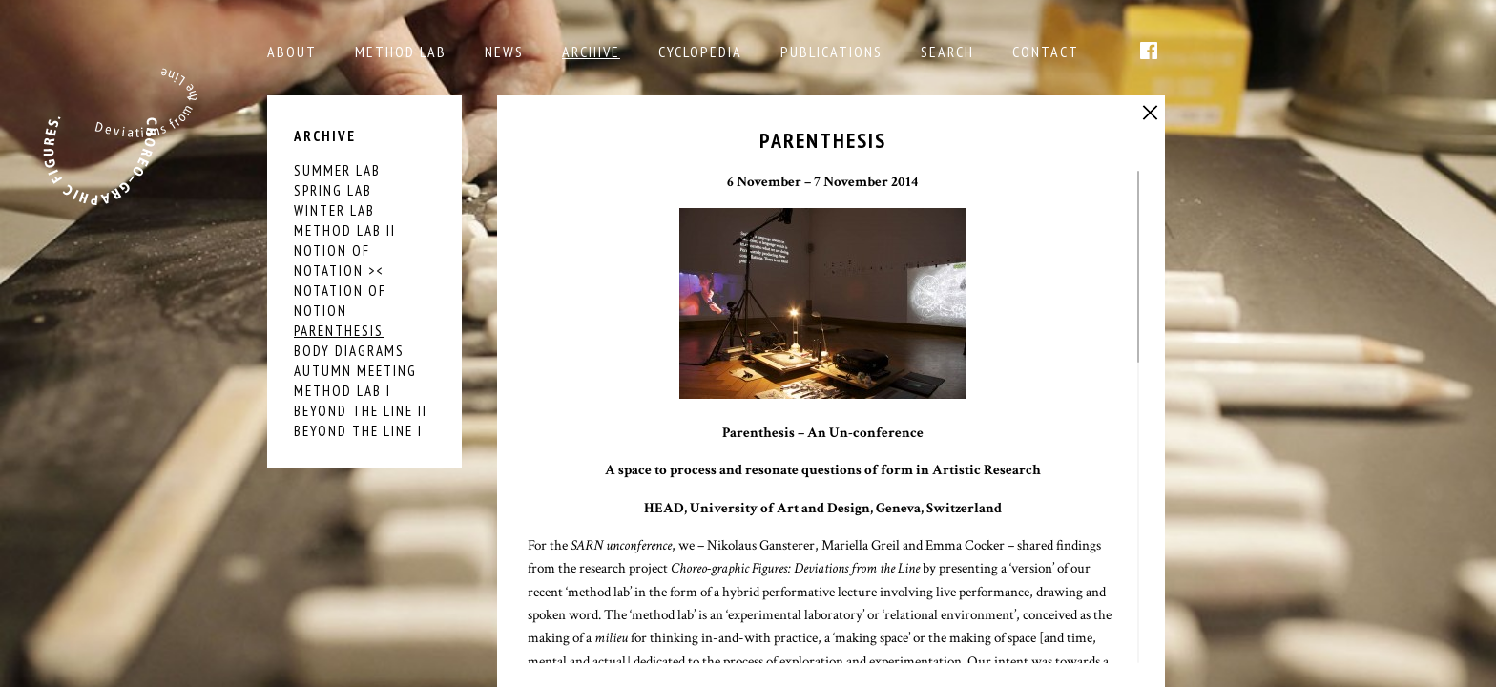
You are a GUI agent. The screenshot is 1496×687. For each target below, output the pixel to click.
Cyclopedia (700, 51)
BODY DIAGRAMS (349, 351)
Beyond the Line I (358, 431)
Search (947, 51)
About (292, 51)
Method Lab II (345, 230)
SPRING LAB (333, 190)
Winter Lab (334, 210)
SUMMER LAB (337, 170)
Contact (1045, 51)
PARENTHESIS (339, 331)
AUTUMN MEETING (355, 371)
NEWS (504, 51)
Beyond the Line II (360, 411)
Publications (831, 51)
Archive (591, 51)
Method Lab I (342, 391)
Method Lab (401, 51)
